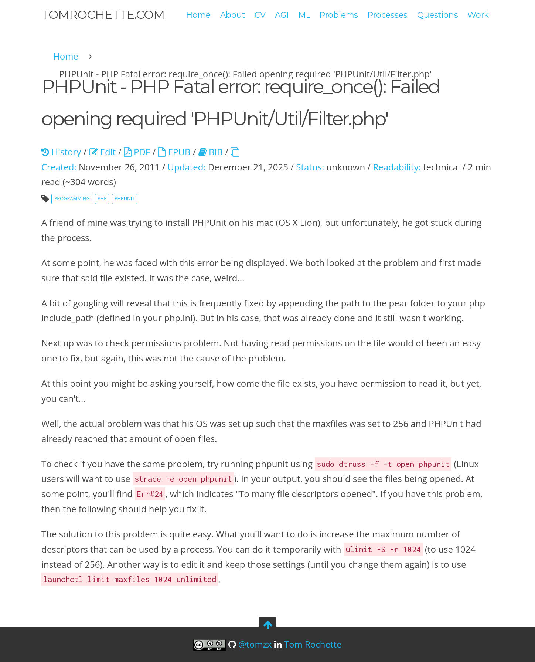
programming (72, 198)
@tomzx (255, 644)
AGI (282, 15)
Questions (437, 15)
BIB (210, 152)
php (102, 198)
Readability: (396, 167)
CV (260, 15)
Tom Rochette (313, 644)
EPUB (174, 152)
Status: (310, 167)
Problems (339, 15)
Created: (58, 167)
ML (304, 15)
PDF (137, 152)
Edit (102, 152)
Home (198, 15)
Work (478, 15)
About (232, 15)
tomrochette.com (102, 14)
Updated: (186, 167)
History (61, 152)
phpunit (124, 198)
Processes (388, 15)
